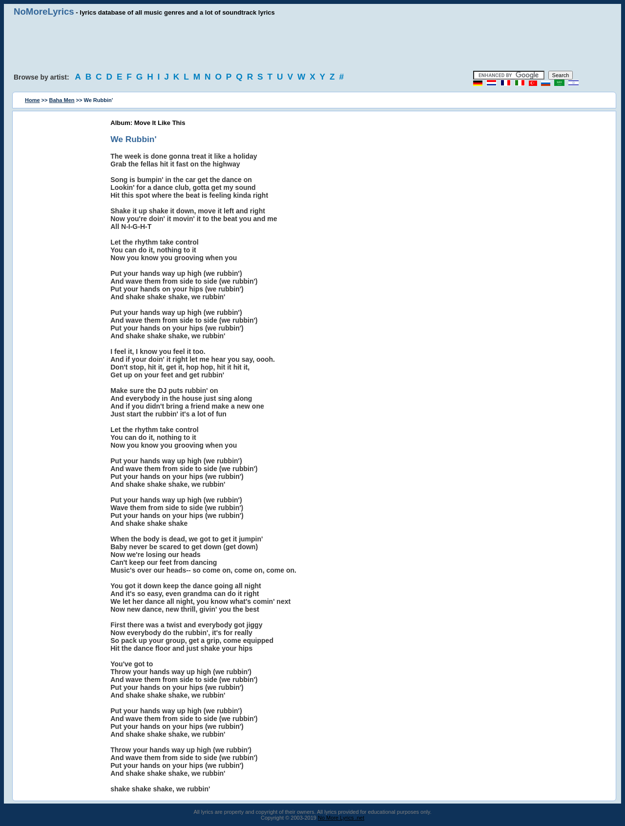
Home (32, 100)
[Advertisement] (312, 44)
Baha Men (62, 100)
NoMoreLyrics (44, 11)
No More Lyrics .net (341, 818)
